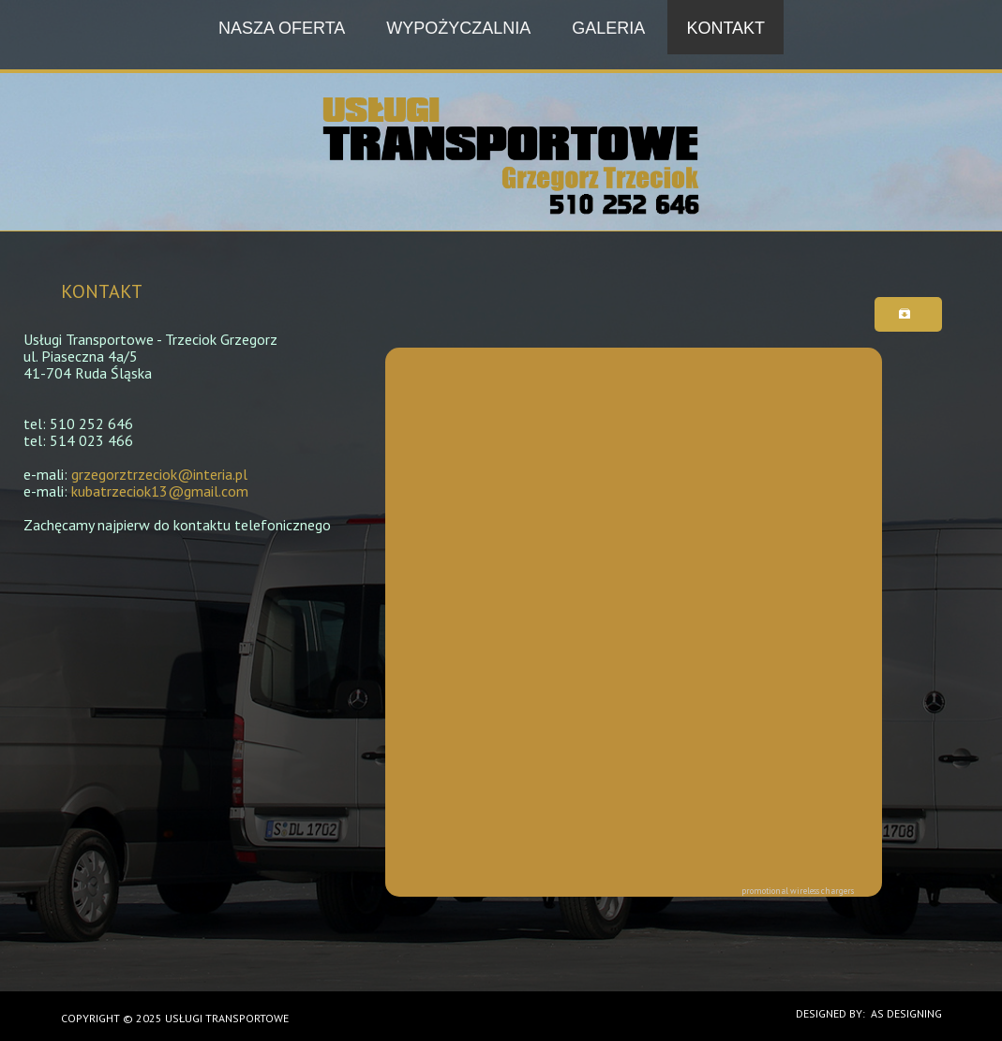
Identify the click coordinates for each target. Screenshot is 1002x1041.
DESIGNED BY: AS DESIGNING (863, 1013)
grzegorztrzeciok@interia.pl (159, 474)
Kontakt (725, 28)
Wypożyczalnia (458, 28)
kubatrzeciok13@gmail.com (159, 491)
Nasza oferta (281, 28)
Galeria (608, 28)
